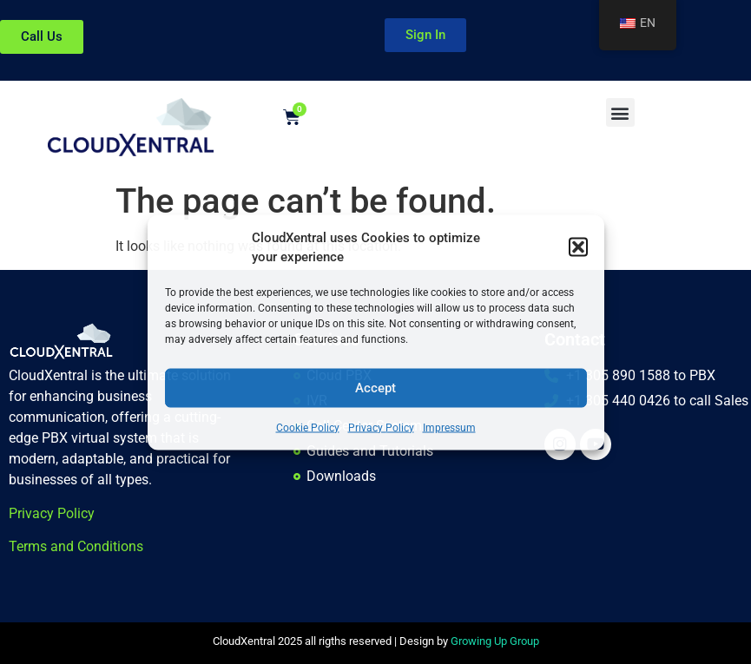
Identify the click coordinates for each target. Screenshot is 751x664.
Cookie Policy (307, 427)
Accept (375, 388)
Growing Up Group (495, 641)
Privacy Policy (381, 427)
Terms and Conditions (76, 546)
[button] (578, 247)
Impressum (449, 427)
